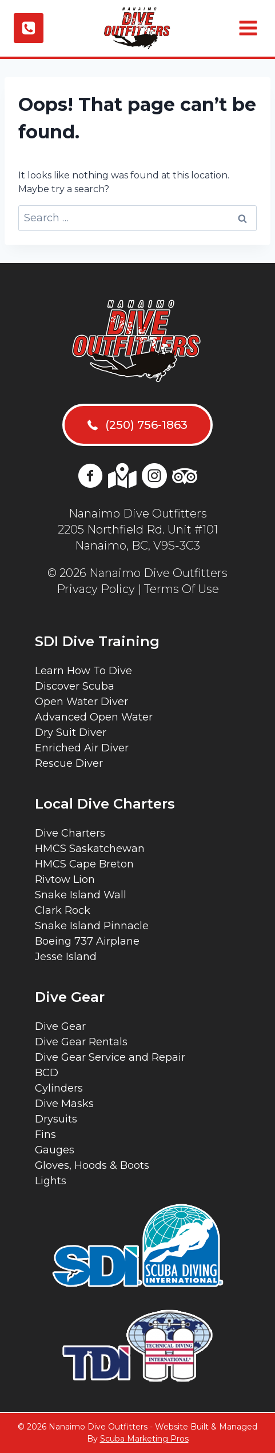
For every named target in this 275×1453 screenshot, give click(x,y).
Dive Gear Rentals (81, 1042)
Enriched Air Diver (82, 748)
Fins (45, 1134)
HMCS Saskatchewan (90, 848)
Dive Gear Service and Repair (110, 1057)
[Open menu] (246, 28)
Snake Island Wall (80, 895)
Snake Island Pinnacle (92, 925)
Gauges (54, 1150)
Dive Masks (64, 1103)
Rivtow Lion (65, 879)
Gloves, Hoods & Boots (92, 1165)
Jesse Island (66, 956)
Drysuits (56, 1119)
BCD (46, 1072)
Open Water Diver (81, 701)
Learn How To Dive (83, 670)
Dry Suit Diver (70, 732)
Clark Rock (62, 910)
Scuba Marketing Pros (144, 1439)
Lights (50, 1181)
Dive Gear (60, 1026)
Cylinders (59, 1088)
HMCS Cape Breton (84, 864)
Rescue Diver (69, 763)
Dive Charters (70, 833)
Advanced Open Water (94, 717)
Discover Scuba (74, 686)
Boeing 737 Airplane (87, 941)
